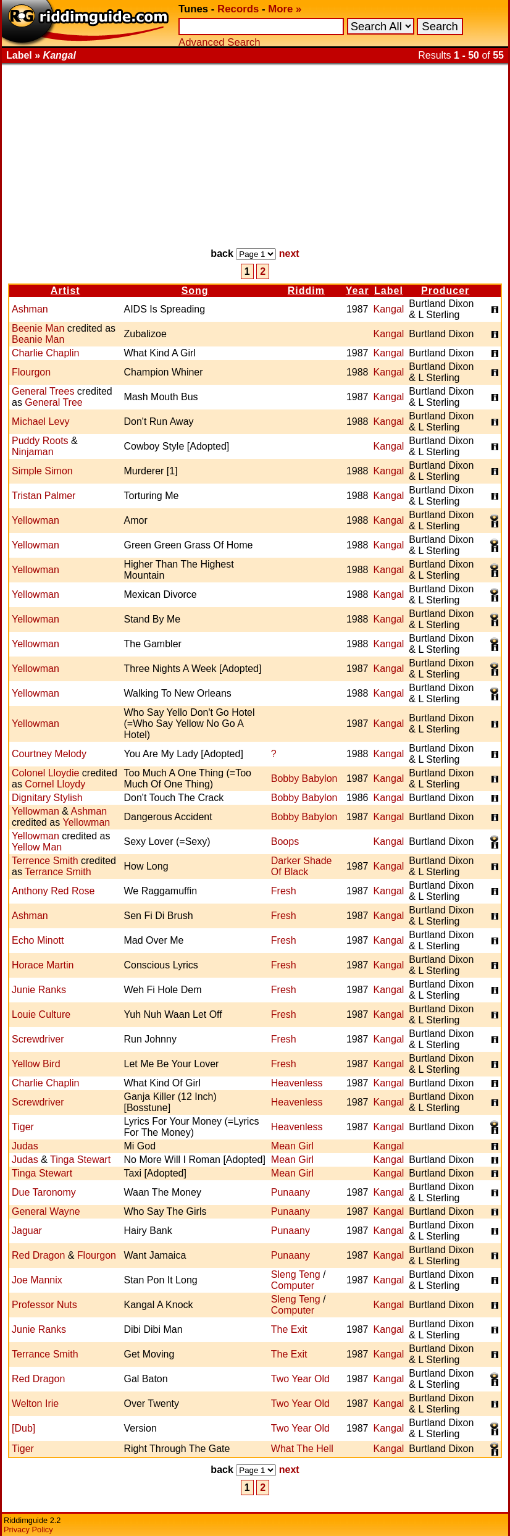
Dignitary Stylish (47, 797)
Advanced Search (219, 42)
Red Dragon (38, 1255)
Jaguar (27, 1230)
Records (238, 9)
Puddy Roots (40, 440)
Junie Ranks (39, 989)
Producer (445, 290)
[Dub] (23, 1428)
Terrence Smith (45, 860)
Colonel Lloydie (45, 773)
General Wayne (46, 1211)
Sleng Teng (295, 1274)
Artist (65, 290)
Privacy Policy (28, 1529)
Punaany (290, 1192)
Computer (292, 1285)
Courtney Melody (49, 754)
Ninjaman (33, 452)
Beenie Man (38, 328)
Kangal (389, 309)
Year (357, 290)
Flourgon (31, 372)
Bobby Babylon (304, 778)
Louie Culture (41, 1014)
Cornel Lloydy (55, 784)
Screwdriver (38, 1039)
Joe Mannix (37, 1280)
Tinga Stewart (80, 1159)
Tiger (23, 1127)
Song (195, 290)
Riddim (306, 290)
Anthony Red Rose (53, 891)
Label (388, 290)
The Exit (289, 1329)
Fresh (283, 891)
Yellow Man (37, 847)
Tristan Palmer (43, 495)
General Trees (43, 391)
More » (284, 9)
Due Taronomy (44, 1192)
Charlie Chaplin (45, 353)
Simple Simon (42, 471)
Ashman (30, 309)
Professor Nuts (44, 1304)
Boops (285, 841)
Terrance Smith (58, 872)
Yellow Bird (36, 1064)
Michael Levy (40, 421)
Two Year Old (300, 1379)
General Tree (53, 402)
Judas (25, 1146)
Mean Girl (292, 1146)
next (289, 253)
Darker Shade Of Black (301, 866)
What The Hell (302, 1448)
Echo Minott (38, 940)
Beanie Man (38, 339)
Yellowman (35, 520)
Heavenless (297, 1083)
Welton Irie (35, 1403)
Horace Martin (42, 965)
